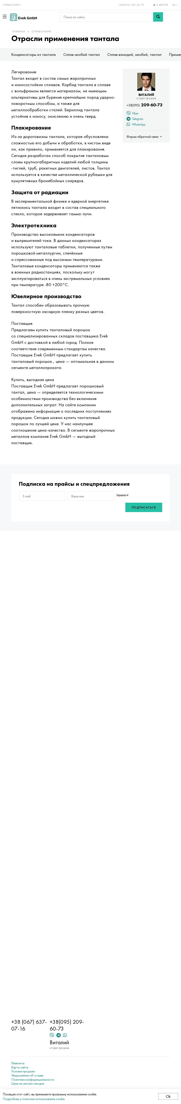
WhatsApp (135, 124)
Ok (168, 1096)
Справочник (41, 31)
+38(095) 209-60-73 (131, 4)
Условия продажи (23, 1071)
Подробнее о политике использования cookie (33, 1099)
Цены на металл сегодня (27, 1083)
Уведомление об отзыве (27, 1075)
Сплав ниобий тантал (81, 54)
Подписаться (144, 507)
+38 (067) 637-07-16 (29, 1025)
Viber (132, 113)
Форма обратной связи (144, 136)
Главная (18, 31)
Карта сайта (19, 1067)
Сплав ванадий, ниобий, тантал (134, 54)
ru (175, 4)
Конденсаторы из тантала (33, 54)
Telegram (134, 119)
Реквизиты (17, 1063)
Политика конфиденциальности (32, 1079)
